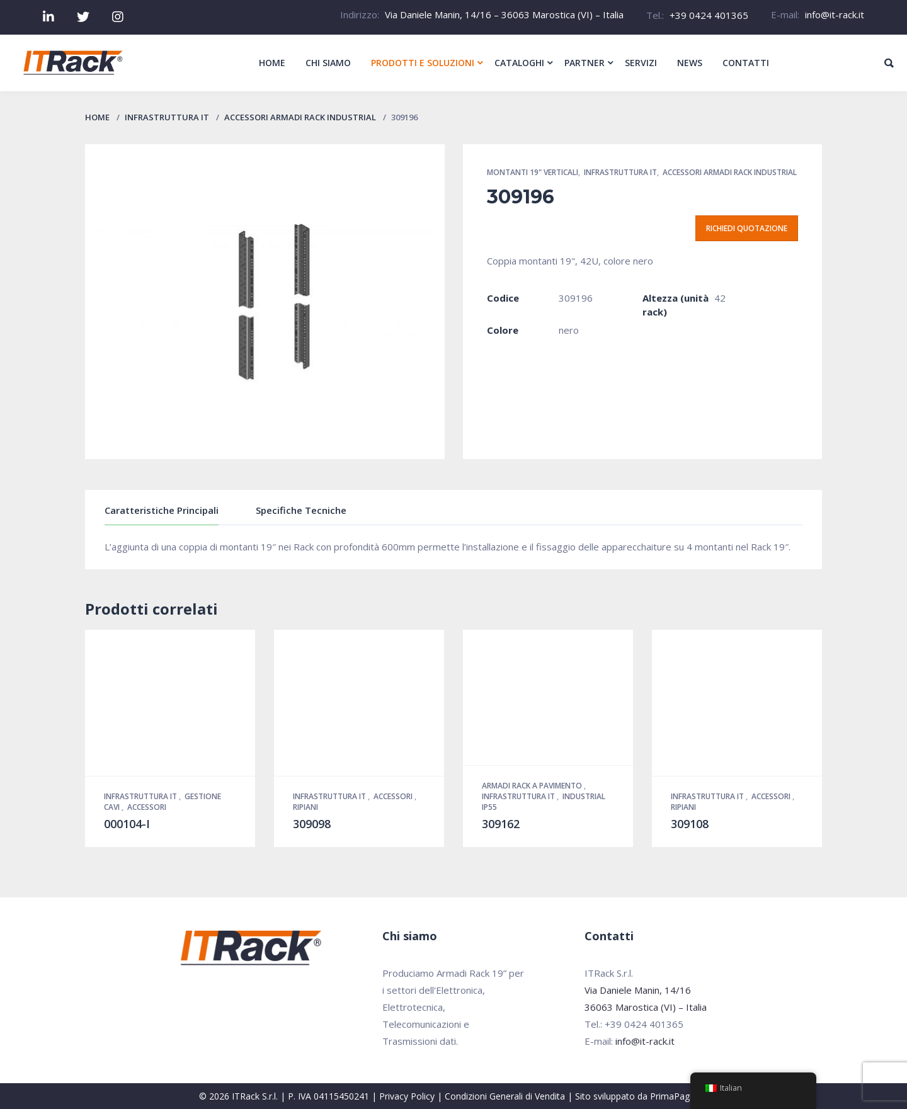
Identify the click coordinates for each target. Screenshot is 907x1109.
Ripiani (305, 807)
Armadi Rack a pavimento (533, 785)
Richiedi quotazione (746, 228)
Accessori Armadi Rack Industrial (300, 117)
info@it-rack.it (834, 14)
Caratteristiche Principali (162, 510)
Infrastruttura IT (167, 117)
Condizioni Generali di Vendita (505, 1096)
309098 (312, 823)
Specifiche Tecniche (301, 510)
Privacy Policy (407, 1096)
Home (97, 117)
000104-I (127, 823)
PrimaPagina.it (679, 1096)
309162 (501, 823)
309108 (690, 823)
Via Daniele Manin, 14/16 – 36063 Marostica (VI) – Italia (504, 14)
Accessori (146, 807)
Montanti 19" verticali (532, 172)
